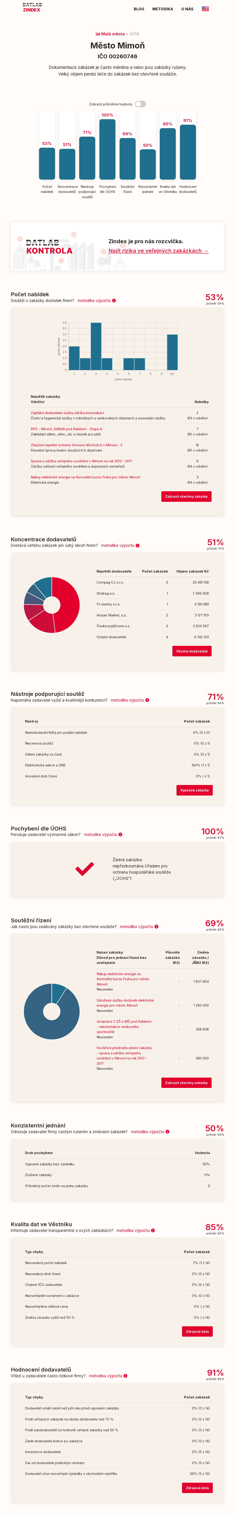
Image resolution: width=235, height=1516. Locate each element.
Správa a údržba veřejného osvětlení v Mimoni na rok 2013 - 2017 (81, 461)
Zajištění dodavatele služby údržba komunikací (67, 413)
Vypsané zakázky (194, 790)
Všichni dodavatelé (192, 651)
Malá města (110, 33)
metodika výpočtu (97, 300)
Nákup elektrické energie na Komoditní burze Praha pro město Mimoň (85, 477)
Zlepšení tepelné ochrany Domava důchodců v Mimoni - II (76, 445)
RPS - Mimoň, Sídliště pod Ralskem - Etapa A (66, 429)
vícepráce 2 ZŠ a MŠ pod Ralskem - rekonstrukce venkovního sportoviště (124, 1026)
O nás (187, 9)
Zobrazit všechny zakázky (186, 496)
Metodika (162, 9)
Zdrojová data (197, 1331)
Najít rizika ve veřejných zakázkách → (159, 250)
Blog (139, 9)
